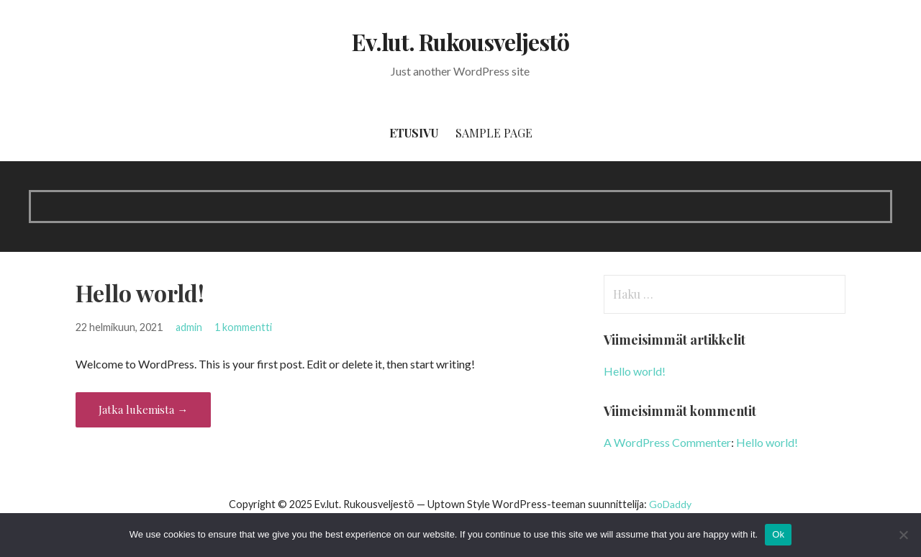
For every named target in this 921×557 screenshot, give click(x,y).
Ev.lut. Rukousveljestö (461, 41)
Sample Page (493, 132)
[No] (903, 534)
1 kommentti (243, 327)
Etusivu (413, 132)
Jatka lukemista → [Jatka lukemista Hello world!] (143, 409)
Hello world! (140, 292)
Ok (778, 534)
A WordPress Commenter (667, 442)
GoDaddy (670, 504)
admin (189, 327)
